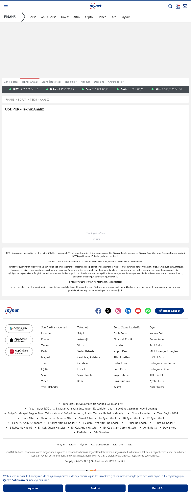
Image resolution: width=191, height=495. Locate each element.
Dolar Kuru (120, 363)
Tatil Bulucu (157, 345)
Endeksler (71, 81)
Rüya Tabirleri (122, 375)
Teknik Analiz (29, 81)
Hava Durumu (122, 381)
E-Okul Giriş (157, 357)
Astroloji (82, 339)
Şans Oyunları (85, 375)
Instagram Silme (159, 369)
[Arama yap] (170, 6)
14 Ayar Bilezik (108, 418)
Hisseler (85, 81)
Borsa (32, 17)
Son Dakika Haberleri (54, 327)
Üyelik (83, 444)
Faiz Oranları (101, 432)
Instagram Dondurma (162, 363)
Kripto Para (121, 351)
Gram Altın (28, 418)
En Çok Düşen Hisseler (51, 427)
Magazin (46, 357)
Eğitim (45, 369)
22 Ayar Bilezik (156, 418)
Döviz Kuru (170, 427)
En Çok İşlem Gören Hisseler (120, 427)
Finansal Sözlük (123, 339)
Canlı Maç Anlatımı (88, 357)
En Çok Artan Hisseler (84, 427)
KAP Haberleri (116, 81)
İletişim (61, 444)
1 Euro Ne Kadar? (164, 423)
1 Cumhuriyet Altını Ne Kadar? (101, 423)
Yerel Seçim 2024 (167, 413)
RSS (130, 444)
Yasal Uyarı (118, 444)
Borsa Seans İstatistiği (127, 327)
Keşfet (117, 387)
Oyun (153, 327)
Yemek (45, 345)
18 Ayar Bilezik (132, 418)
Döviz (65, 17)
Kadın (44, 351)
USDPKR (95, 239)
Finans (45, 339)
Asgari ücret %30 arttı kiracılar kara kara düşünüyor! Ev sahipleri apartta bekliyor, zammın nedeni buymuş (93, 408)
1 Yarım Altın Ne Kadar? (62, 423)
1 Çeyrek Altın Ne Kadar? (27, 423)
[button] (5, 6)
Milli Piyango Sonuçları (164, 351)
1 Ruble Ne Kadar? (21, 427)
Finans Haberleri (141, 413)
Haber (102, 17)
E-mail (81, 369)
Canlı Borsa (11, 81)
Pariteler (82, 432)
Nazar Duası (157, 387)
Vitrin (80, 345)
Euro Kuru (120, 369)
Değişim (99, 81)
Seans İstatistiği (51, 81)
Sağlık (81, 333)
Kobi (80, 381)
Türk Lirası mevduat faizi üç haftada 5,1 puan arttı (93, 404)
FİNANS (10, 16)
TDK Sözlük (157, 375)
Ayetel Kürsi (157, 381)
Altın (76, 17)
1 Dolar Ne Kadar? (136, 423)
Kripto (88, 17)
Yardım (72, 444)
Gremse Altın (64, 418)
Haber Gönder (169, 311)
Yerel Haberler (49, 387)
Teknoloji (82, 327)
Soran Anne (157, 339)
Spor (44, 375)
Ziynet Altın (85, 418)
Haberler (46, 333)
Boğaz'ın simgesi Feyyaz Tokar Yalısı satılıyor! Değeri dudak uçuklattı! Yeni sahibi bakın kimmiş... (67, 413)
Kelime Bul (156, 333)
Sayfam (126, 17)
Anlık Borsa (48, 17)
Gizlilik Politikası (100, 444)
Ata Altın (45, 418)
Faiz (113, 17)
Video (44, 381)
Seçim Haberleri (86, 351)
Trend (44, 363)
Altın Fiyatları (122, 357)
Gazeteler (83, 363)
